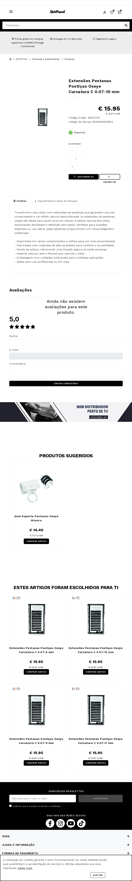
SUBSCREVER (100, 798)
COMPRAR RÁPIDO (36, 541)
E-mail (14, 350)
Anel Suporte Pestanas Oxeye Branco (36, 518)
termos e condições (50, 806)
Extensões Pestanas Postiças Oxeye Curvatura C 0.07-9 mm (36, 741)
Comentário (17, 363)
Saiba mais (25, 868)
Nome (13, 336)
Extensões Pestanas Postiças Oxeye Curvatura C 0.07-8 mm (36, 650)
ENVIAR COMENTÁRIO (66, 383)
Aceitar (98, 875)
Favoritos (109, 178)
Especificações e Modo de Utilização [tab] (56, 201)
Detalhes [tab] (20, 201)
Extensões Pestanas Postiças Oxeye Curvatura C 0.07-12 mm (96, 650)
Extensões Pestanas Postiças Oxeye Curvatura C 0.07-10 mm (94, 86)
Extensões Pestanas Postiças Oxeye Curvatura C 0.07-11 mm (96, 741)
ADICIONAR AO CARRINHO (84, 178)
